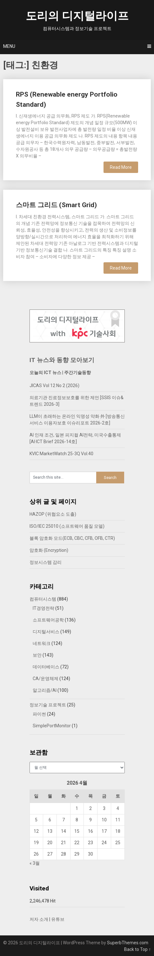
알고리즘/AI (45, 690)
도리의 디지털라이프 (77, 16)
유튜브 (57, 919)
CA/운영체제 (45, 678)
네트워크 (41, 643)
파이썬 (39, 714)
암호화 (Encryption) (49, 550)
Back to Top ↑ (137, 949)
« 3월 (35, 863)
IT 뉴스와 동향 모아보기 (62, 360)
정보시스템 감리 (46, 562)
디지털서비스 (46, 631)
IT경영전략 (43, 608)
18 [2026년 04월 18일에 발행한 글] (117, 831)
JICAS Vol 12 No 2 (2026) (54, 385)
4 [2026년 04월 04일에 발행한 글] (118, 808)
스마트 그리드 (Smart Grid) (56, 205)
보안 (37, 655)
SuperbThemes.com (127, 942)
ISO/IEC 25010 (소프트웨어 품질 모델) (67, 526)
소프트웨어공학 (48, 619)
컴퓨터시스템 (43, 599)
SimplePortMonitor (52, 725)
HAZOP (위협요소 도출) (53, 514)
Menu (9, 46)
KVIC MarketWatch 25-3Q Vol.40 (61, 453)
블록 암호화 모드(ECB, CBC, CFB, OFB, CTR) (72, 538)
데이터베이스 (46, 666)
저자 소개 (39, 919)
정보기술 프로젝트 (48, 704)
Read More (121, 167)
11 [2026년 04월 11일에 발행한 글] (117, 819)
